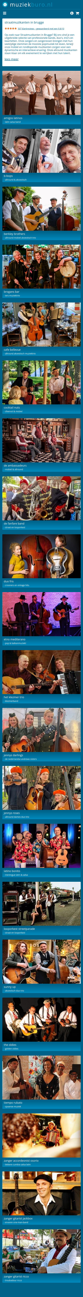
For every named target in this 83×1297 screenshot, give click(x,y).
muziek (31, 4)
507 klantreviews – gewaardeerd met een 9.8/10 (41, 28)
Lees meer (11, 59)
